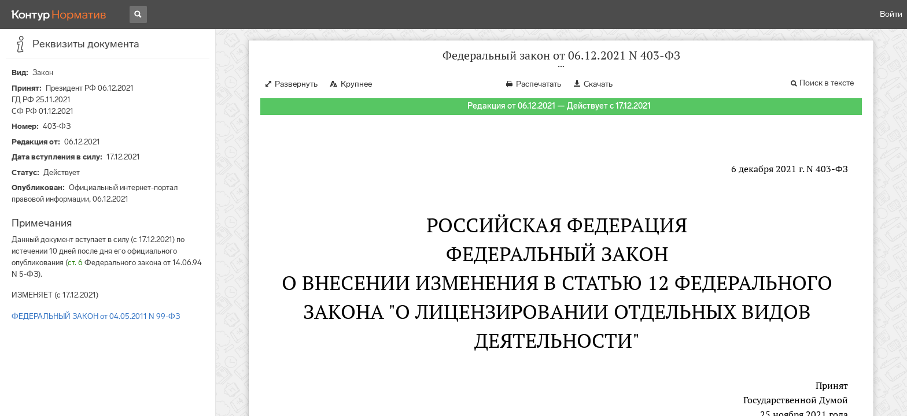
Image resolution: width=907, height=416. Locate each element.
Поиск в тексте (826, 83)
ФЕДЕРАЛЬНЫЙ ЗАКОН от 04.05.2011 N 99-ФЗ (96, 316)
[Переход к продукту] (59, 14)
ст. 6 (75, 262)
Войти (891, 14)
